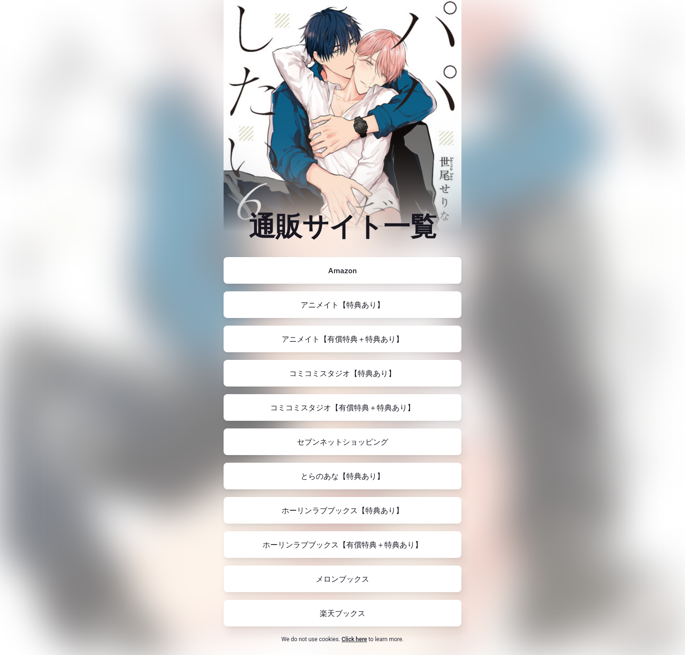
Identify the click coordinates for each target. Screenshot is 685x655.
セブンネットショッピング (342, 442)
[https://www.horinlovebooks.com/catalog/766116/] (342, 544)
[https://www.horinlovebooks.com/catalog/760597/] (342, 510)
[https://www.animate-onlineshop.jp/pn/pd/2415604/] (342, 304)
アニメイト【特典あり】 (342, 304)
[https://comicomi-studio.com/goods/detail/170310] (342, 373)
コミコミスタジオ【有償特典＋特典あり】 (342, 407)
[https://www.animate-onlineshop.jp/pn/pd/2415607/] (342, 339)
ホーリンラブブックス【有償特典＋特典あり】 (342, 544)
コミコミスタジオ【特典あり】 (342, 373)
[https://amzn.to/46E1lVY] (342, 270)
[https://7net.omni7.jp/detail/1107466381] (342, 441)
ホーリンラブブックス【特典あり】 (342, 510)
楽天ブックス (342, 613)
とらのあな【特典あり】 (342, 476)
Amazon (342, 270)
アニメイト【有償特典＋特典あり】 (342, 339)
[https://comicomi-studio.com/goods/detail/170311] (342, 407)
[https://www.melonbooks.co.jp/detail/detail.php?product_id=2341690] (342, 579)
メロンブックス (342, 579)
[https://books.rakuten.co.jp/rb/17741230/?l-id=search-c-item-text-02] (342, 613)
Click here (354, 639)
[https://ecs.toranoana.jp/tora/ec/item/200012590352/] (342, 476)
